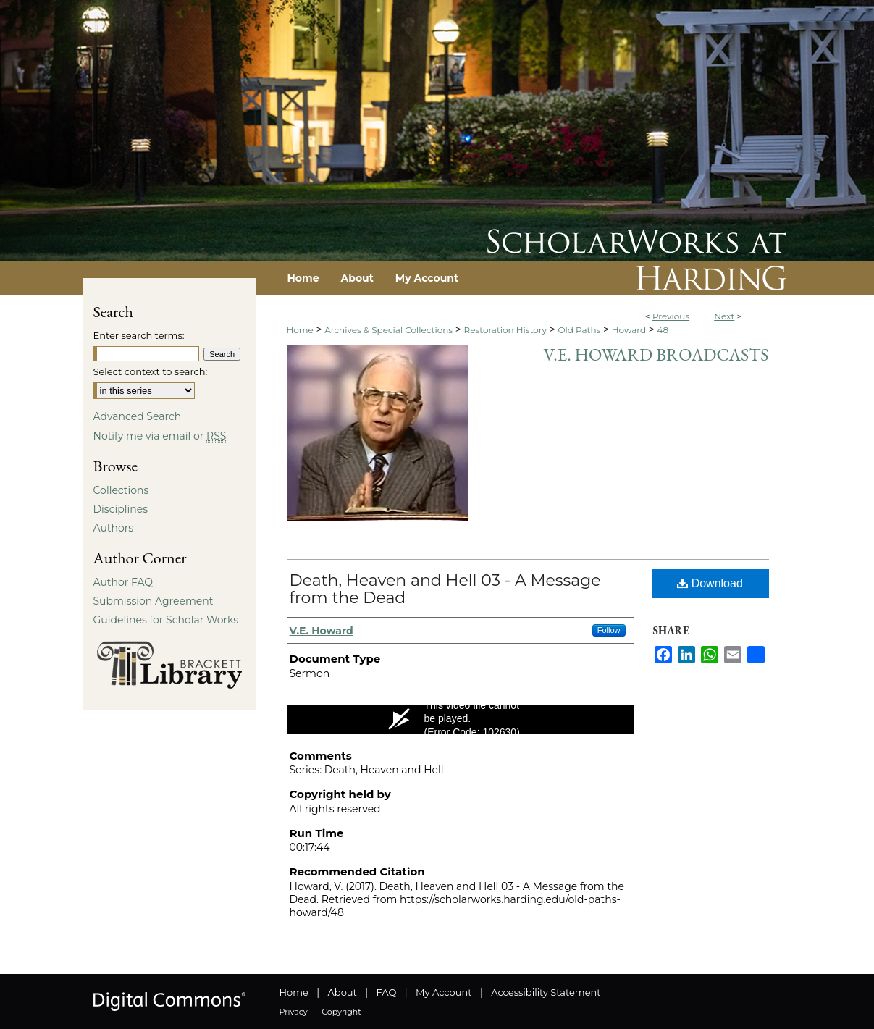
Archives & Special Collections (388, 329)
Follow (609, 630)
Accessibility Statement (545, 992)
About (342, 992)
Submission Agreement (153, 601)
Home (300, 329)
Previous (670, 316)
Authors (113, 527)
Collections (121, 490)
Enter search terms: (139, 335)
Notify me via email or (160, 435)
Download (710, 583)
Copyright (341, 1012)
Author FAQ (123, 582)
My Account (443, 992)
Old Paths (579, 329)
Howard (629, 329)
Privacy (294, 1012)
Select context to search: (150, 371)
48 (663, 329)
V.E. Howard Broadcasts (655, 354)
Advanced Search (137, 416)
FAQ (386, 992)
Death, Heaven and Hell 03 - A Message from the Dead (445, 589)
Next (724, 316)
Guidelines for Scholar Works (166, 619)
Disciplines (120, 509)
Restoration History (505, 329)
